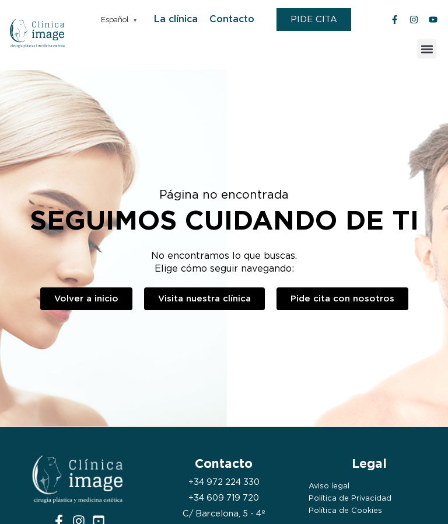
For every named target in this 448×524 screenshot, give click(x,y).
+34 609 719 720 (223, 497)
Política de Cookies (345, 510)
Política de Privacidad (350, 498)
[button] (426, 48)
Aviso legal (329, 485)
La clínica (176, 19)
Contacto (231, 19)
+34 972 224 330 (224, 482)
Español (115, 19)
